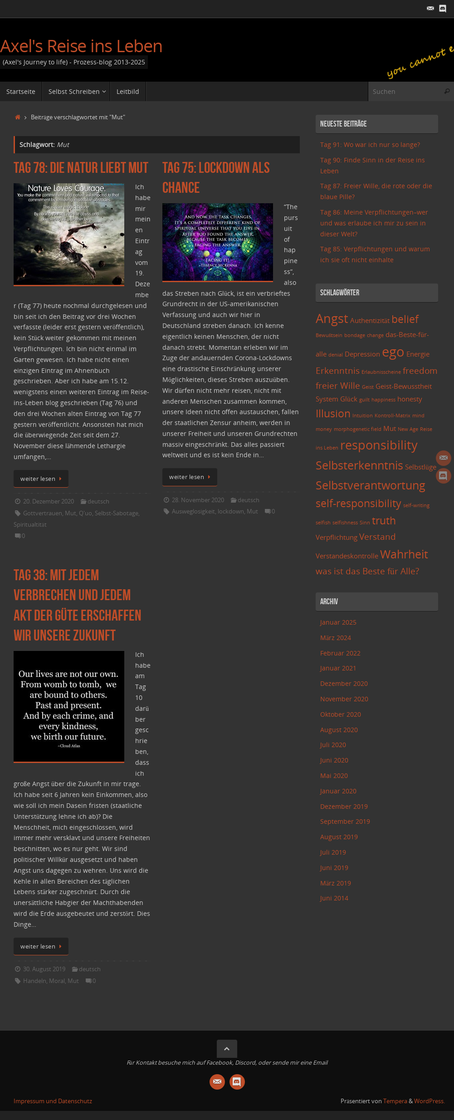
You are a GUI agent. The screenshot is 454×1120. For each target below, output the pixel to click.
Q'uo (85, 513)
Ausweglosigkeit (193, 511)
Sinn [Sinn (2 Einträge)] (365, 522)
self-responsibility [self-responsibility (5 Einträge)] (358, 503)
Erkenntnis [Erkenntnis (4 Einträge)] (338, 370)
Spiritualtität (30, 524)
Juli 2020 (333, 744)
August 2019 (339, 836)
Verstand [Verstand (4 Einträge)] (377, 536)
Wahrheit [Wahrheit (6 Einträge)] (404, 554)
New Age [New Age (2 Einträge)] (408, 429)
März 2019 (335, 883)
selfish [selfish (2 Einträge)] (323, 522)
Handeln (34, 981)
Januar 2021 (338, 668)
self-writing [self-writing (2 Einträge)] (416, 505)
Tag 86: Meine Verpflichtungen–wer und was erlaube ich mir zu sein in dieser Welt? (374, 223)
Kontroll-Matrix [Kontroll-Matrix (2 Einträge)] (392, 415)
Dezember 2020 (344, 683)
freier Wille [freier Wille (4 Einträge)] (338, 385)
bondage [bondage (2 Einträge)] (354, 335)
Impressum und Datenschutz (53, 1101)
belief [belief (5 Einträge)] (405, 319)
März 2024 (335, 637)
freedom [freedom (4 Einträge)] (420, 370)
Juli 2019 (333, 852)
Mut (70, 513)
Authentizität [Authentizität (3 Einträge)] (370, 320)
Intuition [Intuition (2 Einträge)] (362, 415)
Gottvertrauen (42, 513)
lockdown (231, 511)
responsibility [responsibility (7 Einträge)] (379, 444)
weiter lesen (42, 479)
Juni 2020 (334, 760)
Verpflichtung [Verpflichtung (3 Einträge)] (336, 537)
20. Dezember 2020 (48, 501)
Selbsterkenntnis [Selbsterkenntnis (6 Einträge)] (359, 465)
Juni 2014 (334, 898)
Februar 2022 (340, 653)
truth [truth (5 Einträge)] (384, 521)
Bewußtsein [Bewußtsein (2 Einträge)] (329, 335)
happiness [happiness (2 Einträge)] (383, 399)
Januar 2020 (338, 791)
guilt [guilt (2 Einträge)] (364, 399)
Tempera (395, 1101)
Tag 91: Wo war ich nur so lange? (370, 144)
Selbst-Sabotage (116, 513)
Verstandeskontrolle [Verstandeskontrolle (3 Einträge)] (347, 556)
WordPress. (429, 1101)
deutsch (98, 501)
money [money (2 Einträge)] (324, 429)
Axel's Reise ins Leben (81, 45)
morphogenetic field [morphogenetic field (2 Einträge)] (357, 429)
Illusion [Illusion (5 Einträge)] (333, 413)
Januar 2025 (338, 622)
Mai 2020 (334, 775)
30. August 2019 (44, 969)
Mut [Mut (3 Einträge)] (389, 428)
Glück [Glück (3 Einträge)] (348, 399)
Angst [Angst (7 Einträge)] (332, 318)
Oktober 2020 (340, 714)
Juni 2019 (334, 867)
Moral (57, 981)
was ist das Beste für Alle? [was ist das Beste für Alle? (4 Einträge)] (367, 571)
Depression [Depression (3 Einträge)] (362, 354)
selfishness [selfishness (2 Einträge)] (345, 522)
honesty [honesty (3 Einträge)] (409, 399)
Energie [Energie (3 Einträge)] (418, 354)
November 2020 (344, 698)
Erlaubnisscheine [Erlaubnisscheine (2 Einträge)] (381, 372)
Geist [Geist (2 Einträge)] (368, 387)
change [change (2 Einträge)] (375, 335)
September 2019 (345, 821)
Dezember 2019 (344, 806)
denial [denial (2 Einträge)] (335, 355)
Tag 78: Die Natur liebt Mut (81, 167)
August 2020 (339, 729)
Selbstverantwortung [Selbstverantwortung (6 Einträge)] (370, 485)
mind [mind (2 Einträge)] (418, 415)
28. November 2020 (198, 500)
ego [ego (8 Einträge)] (393, 351)
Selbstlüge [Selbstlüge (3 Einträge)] (420, 467)
